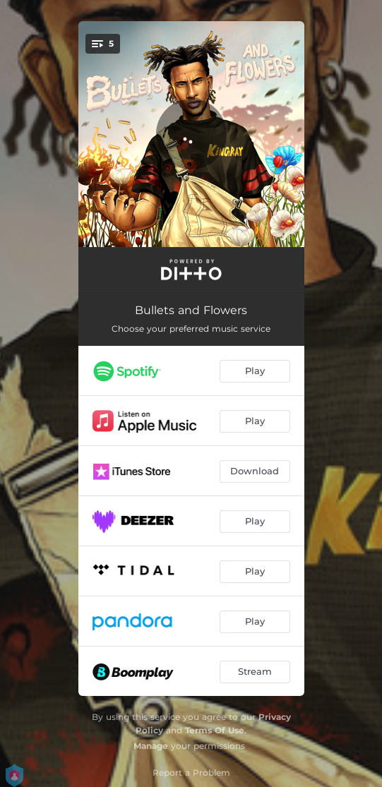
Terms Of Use (214, 730)
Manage (150, 745)
